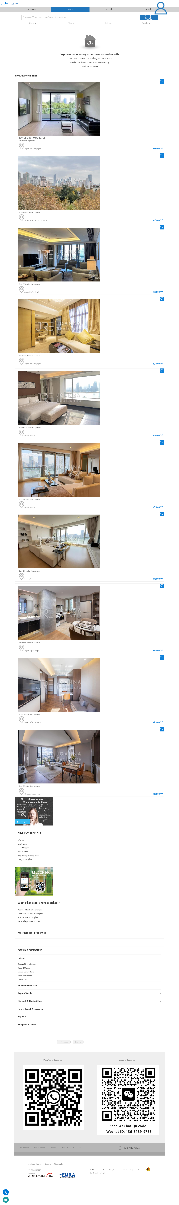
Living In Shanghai (25, 859)
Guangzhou (59, 1164)
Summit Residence (25, 976)
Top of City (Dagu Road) (32, 138)
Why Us (21, 840)
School (109, 9)
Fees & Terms (23, 852)
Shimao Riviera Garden (27, 964)
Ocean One (22, 980)
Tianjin (39, 1164)
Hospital (147, 9)
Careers (53, 1148)
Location (32, 9)
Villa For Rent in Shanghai (28, 918)
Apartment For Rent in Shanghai (30, 910)
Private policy (127, 1170)
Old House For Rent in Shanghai (30, 914)
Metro (70, 9)
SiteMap (101, 1173)
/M (158, 148)
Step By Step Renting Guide (28, 856)
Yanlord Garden (24, 968)
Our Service (22, 844)
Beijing (48, 1164)
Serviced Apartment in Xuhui (29, 921)
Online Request (67, 1148)
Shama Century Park (26, 972)
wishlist (162, 81)
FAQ (80, 1148)
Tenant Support (23, 848)
